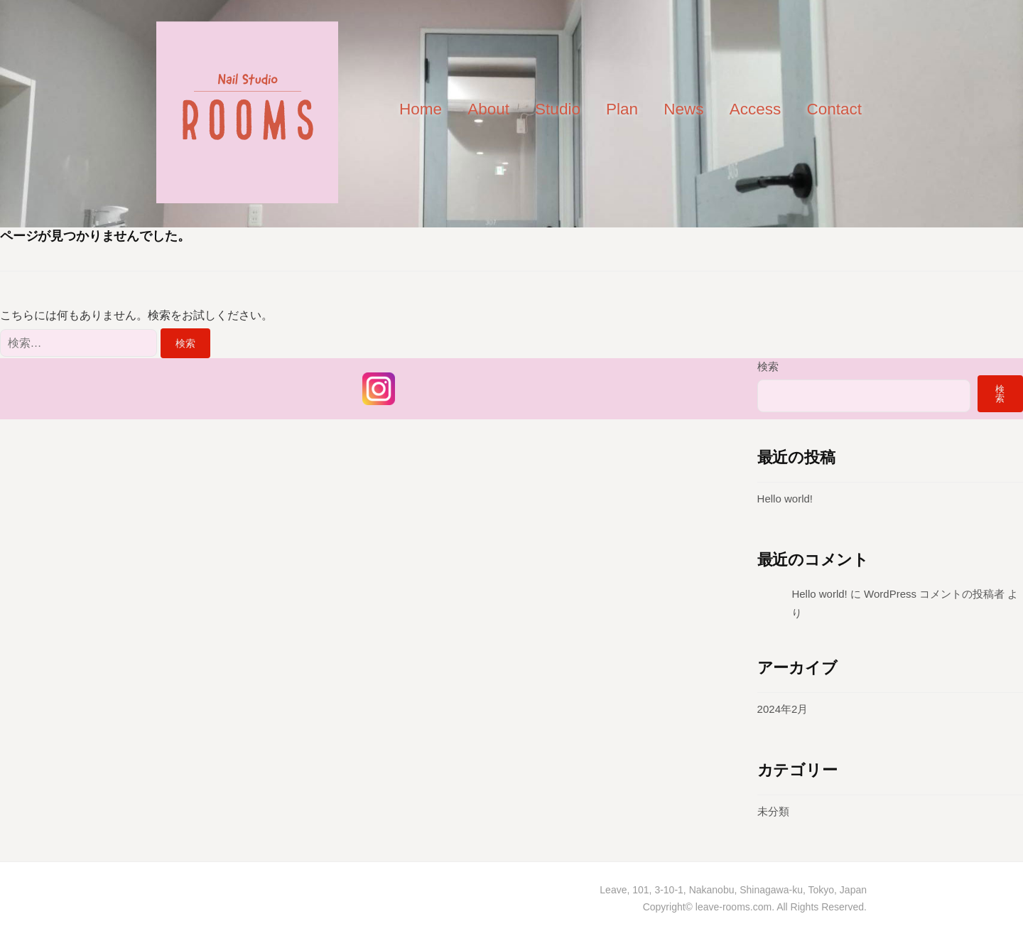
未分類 (773, 811)
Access (755, 109)
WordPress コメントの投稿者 (934, 594)
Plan (622, 109)
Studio (557, 109)
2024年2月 (782, 709)
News (683, 109)
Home (420, 109)
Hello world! (785, 499)
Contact (834, 109)
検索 (768, 366)
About (488, 109)
